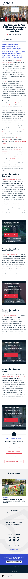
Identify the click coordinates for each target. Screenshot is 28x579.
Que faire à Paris (12, 576)
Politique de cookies (19, 569)
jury (5, 81)
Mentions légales (4, 566)
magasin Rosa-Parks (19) (11, 179)
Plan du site (14, 571)
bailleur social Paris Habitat (11, 315)
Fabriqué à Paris (12, 159)
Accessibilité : (18, 566)
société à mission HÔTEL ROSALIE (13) (13, 376)
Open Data (11, 569)
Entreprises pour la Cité (8, 135)
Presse (5, 569)
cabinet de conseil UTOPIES (12, 254)
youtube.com (7, 223)
